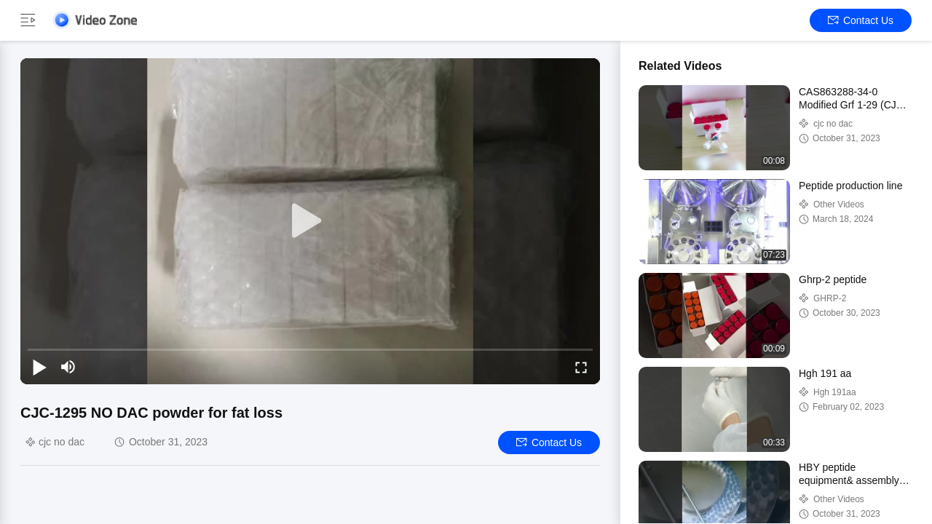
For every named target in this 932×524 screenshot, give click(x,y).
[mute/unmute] (68, 367)
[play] (310, 221)
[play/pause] (39, 367)
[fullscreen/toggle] (581, 367)
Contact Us (860, 20)
